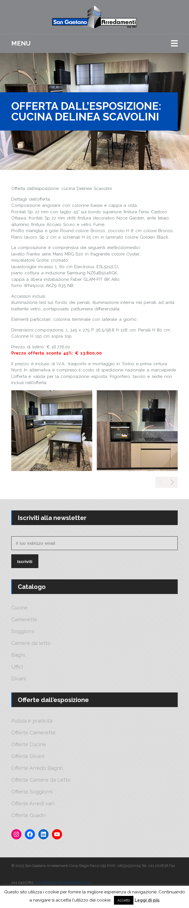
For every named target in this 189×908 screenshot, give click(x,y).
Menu (20, 43)
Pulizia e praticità (31, 720)
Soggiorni (22, 631)
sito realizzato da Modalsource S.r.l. (63, 882)
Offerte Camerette (33, 732)
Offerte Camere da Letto (41, 780)
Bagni (18, 655)
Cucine (19, 607)
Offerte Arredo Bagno (37, 768)
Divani (18, 678)
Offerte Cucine (28, 744)
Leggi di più (147, 900)
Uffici (17, 666)
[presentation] (172, 482)
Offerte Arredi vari (32, 803)
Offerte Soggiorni (31, 791)
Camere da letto (30, 643)
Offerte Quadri (28, 815)
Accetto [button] (123, 900)
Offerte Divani (27, 756)
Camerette (24, 619)
